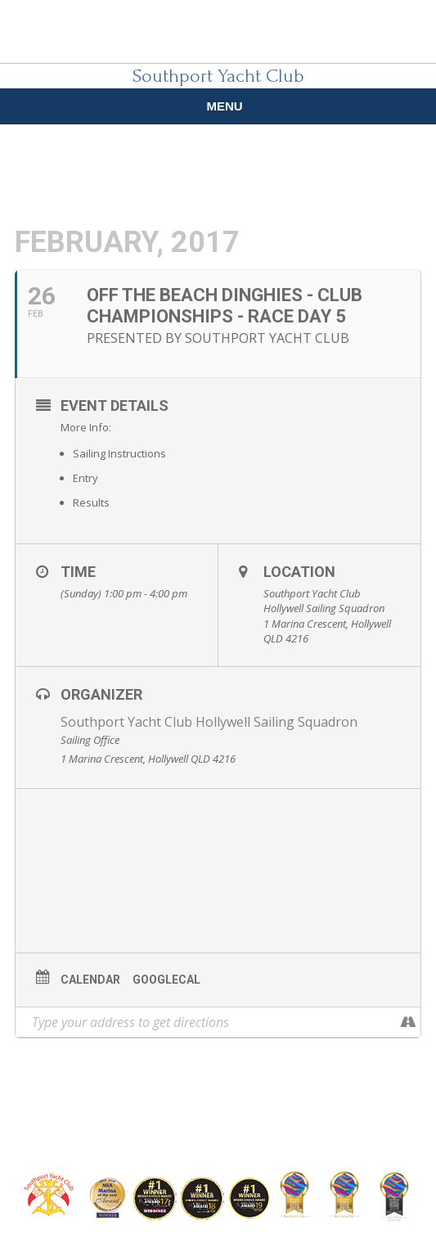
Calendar (90, 979)
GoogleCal (166, 979)
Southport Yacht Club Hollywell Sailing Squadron (209, 722)
